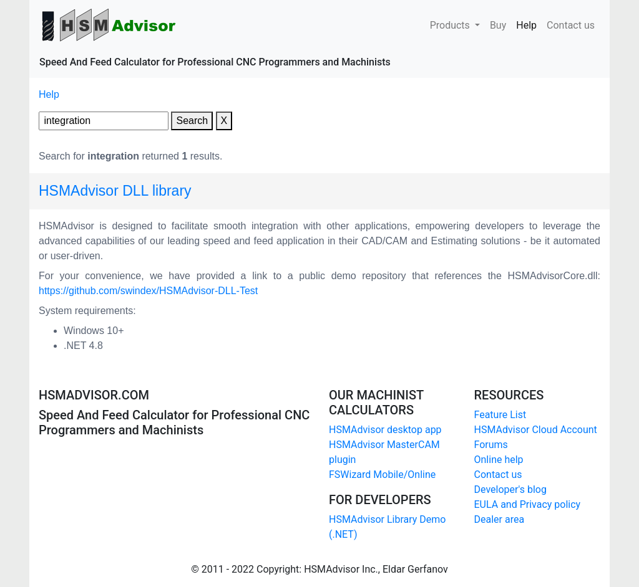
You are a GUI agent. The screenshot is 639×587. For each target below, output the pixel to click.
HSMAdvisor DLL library (115, 191)
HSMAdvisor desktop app (385, 430)
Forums (491, 445)
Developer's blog (510, 489)
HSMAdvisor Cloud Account (535, 430)
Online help (499, 459)
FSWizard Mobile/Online (382, 474)
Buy (498, 24)
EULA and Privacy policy (527, 504)
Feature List (500, 415)
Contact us (571, 24)
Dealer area (499, 519)
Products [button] (451, 25)
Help (529, 24)
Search (192, 120)
